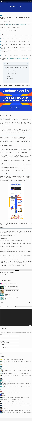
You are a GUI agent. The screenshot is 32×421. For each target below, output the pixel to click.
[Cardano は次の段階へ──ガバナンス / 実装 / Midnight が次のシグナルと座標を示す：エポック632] (1, 394)
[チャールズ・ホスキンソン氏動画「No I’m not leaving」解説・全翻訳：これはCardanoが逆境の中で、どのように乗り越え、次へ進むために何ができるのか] (1, 355)
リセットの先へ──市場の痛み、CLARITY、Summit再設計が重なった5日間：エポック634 (11, 358)
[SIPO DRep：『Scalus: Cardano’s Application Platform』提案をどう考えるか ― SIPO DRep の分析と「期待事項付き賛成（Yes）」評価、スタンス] (1, 365)
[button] (27, 63)
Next (30, 296)
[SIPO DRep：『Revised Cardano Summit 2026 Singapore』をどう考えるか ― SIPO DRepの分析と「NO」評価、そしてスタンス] (1, 405)
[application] (16, 311)
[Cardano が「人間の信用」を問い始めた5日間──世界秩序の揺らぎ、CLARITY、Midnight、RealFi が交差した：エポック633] (1, 385)
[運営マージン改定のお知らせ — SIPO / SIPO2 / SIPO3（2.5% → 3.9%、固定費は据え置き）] (1, 360)
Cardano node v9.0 (3, 118)
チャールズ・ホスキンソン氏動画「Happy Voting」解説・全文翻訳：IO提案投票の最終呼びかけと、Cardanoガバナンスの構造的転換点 (16, 397)
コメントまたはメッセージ (4, 341)
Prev (1, 296)
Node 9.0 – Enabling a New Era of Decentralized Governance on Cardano (16, 24)
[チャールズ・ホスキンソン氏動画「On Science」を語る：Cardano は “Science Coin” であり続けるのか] (1, 395)
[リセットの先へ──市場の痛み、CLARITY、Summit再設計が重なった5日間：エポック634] (1, 358)
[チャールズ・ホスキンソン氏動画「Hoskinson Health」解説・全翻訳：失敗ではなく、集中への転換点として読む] (1, 383)
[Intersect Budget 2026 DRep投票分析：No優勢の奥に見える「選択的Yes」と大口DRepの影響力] (1, 354)
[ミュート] (29, 319)
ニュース (5, 272)
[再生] (1, 319)
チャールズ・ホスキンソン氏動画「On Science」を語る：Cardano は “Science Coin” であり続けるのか (13, 395)
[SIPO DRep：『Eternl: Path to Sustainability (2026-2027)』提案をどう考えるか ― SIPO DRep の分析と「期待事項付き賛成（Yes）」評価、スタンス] (1, 362)
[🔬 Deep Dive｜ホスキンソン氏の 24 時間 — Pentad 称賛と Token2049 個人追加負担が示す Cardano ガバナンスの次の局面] (1, 392)
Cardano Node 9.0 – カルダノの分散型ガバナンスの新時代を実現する (16, 68)
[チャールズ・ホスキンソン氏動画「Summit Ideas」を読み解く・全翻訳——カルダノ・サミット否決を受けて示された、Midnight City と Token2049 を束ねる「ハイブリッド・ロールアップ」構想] (1, 372)
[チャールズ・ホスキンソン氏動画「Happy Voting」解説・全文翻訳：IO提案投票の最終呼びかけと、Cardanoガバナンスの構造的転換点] (1, 397)
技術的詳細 (8, 76)
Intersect (5, 21)
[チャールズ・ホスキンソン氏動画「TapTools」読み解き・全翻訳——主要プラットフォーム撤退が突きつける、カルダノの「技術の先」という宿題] (1, 369)
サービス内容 (2, 335)
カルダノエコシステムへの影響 (11, 73)
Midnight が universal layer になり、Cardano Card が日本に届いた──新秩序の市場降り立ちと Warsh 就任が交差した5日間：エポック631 (16, 406)
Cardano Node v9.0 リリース (11, 70)
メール (1, 332)
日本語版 (10, 272)
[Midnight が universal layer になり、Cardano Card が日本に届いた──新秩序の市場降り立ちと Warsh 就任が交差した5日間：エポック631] (1, 407)
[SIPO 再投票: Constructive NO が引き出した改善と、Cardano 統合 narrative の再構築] (1, 387)
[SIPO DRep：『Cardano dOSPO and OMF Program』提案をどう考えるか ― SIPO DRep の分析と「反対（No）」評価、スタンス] (1, 368)
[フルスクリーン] (30, 319)
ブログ (7, 272)
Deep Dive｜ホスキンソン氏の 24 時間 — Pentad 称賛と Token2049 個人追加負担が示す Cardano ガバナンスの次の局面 (15, 391)
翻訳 (12, 272)
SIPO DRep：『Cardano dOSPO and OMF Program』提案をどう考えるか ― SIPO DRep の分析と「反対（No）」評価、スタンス (16, 367)
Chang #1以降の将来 (10, 78)
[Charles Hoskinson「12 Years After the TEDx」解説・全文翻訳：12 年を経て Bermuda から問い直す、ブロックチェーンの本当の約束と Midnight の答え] (1, 389)
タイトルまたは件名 (3, 338)
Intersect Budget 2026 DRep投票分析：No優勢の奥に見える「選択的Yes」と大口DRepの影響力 (12, 353)
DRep (5, 293)
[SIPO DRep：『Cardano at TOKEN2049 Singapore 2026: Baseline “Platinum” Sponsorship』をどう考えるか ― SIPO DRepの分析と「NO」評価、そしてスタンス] (1, 402)
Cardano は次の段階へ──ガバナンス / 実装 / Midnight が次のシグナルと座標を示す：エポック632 (12, 393)
